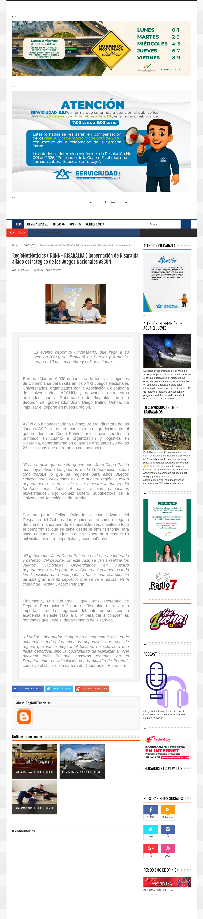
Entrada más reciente (24, 885)
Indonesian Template (55, 912)
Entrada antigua (131, 885)
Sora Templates (36, 912)
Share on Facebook (27, 689)
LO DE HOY (55, 270)
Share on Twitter (58, 689)
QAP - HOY (75, 224)
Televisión (59, 224)
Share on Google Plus (91, 689)
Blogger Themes (95, 912)
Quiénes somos (95, 224)
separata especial (37, 224)
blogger (80, 912)
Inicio (18, 224)
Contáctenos (182, 912)
